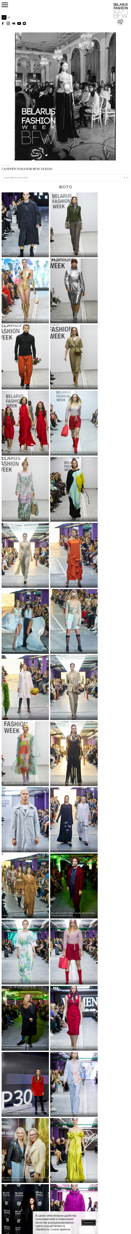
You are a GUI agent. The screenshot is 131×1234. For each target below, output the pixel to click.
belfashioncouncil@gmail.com (13, 1223)
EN (9, 17)
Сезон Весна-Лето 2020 (16, 178)
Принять (88, 1222)
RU (4, 17)
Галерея (6, 166)
